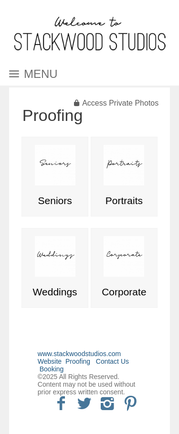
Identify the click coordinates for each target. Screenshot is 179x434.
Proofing (52, 115)
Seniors (55, 200)
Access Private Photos (120, 103)
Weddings (55, 291)
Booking (52, 369)
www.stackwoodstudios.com (79, 354)
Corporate (124, 291)
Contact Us (112, 361)
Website (50, 361)
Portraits (124, 200)
